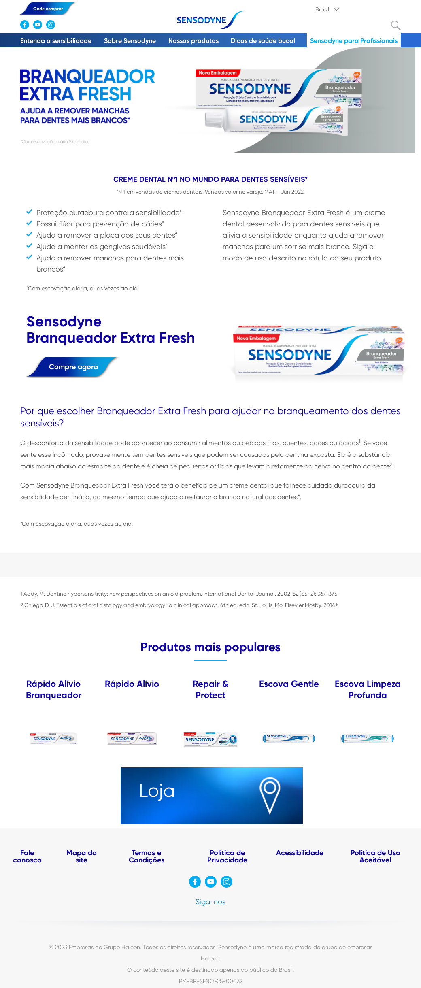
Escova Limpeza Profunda (368, 689)
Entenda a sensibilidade (55, 41)
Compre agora (73, 366)
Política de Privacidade (227, 856)
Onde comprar (48, 8)
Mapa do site (81, 856)
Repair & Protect (210, 689)
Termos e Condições (146, 856)
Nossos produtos (193, 41)
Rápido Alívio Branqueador (53, 689)
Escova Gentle (289, 683)
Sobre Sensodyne (130, 41)
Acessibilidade (299, 852)
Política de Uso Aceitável (375, 856)
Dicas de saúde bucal (263, 41)
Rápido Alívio (132, 683)
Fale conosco (27, 856)
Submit (396, 25)
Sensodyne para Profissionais (354, 41)
